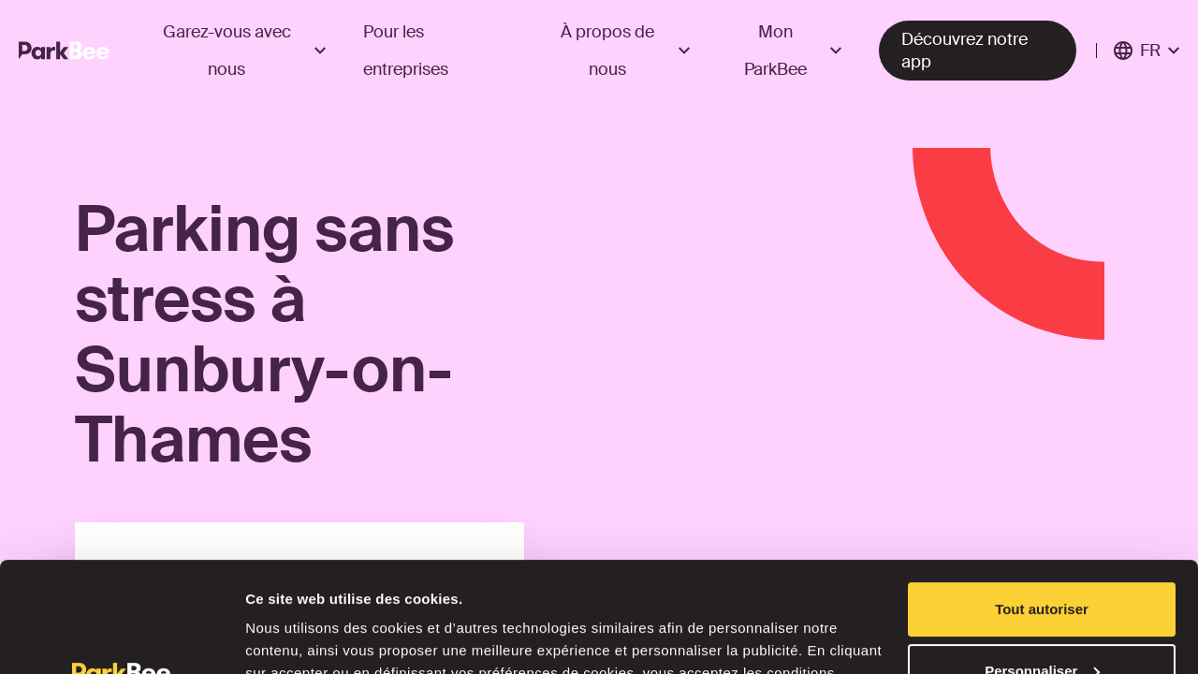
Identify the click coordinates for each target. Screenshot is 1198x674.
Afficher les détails (308, 637)
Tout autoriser (1041, 499)
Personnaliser (1042, 560)
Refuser (1041, 622)
